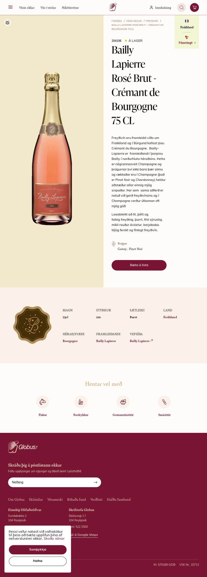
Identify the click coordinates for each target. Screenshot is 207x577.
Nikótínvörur (70, 7)
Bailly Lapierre (106, 341)
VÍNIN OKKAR (134, 21)
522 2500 (82, 527)
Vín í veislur (48, 7)
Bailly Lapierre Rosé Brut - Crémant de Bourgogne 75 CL (138, 27)
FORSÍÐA (117, 21)
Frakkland (170, 317)
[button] (26, 7)
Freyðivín (152, 21)
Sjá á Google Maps (22, 541)
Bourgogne (70, 341)
